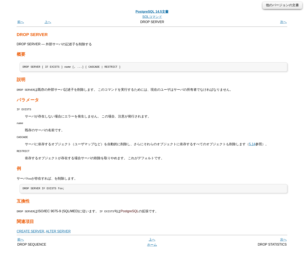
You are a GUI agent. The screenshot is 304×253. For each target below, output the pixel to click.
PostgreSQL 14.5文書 (152, 11)
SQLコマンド (152, 17)
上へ (47, 22)
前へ (20, 22)
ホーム (152, 248)
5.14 (252, 146)
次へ (283, 22)
